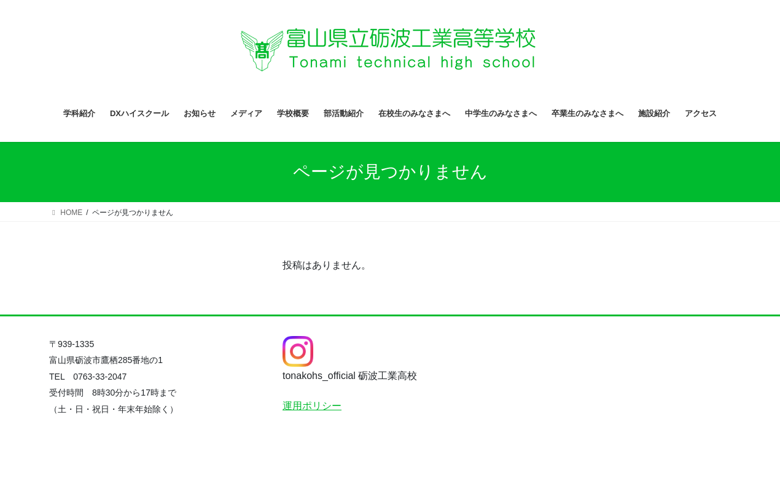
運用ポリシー (312, 406)
